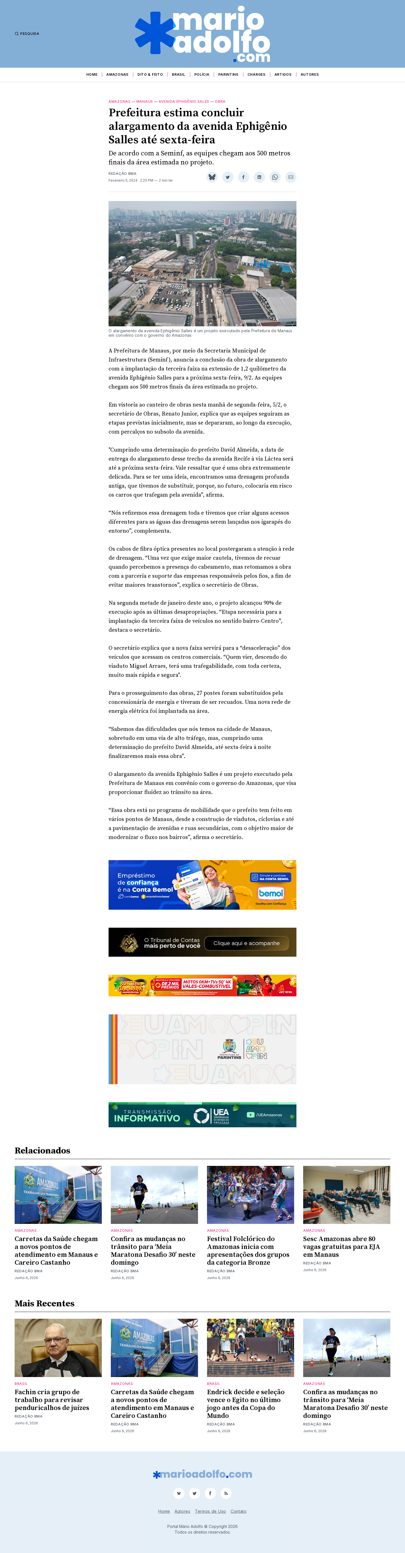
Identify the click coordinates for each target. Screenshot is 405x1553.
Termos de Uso (210, 1511)
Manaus (144, 101)
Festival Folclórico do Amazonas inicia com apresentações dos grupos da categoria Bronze (248, 1251)
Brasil (178, 74)
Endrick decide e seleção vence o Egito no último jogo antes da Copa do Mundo (246, 1404)
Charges (257, 74)
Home (92, 74)
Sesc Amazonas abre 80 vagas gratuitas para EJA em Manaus (341, 1247)
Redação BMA (123, 173)
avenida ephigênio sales (184, 101)
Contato (239, 1511)
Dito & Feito (150, 74)
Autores (310, 74)
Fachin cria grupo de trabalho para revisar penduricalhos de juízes (52, 1400)
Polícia (202, 74)
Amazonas (117, 74)
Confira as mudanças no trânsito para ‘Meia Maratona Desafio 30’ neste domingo (153, 1251)
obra (220, 101)
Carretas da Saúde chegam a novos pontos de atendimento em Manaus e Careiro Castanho (56, 1251)
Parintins (228, 74)
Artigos (283, 74)
